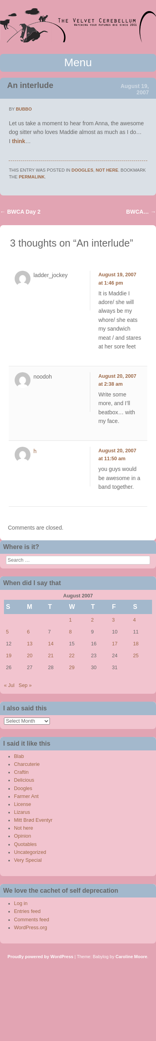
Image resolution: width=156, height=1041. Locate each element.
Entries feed (27, 911)
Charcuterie (27, 764)
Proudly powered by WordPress (40, 956)
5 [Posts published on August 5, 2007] (7, 632)
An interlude (30, 85)
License (22, 804)
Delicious (24, 780)
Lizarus (22, 812)
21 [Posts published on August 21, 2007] (50, 655)
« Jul (9, 685)
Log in (20, 903)
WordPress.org (30, 927)
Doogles (82, 170)
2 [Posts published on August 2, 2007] (92, 620)
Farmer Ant (26, 796)
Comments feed (31, 919)
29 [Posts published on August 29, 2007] (71, 667)
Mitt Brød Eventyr (33, 820)
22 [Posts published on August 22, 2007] (71, 655)
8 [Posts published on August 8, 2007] (70, 632)
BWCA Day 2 (20, 212)
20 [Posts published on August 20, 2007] (29, 655)
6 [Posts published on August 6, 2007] (28, 632)
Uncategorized (30, 852)
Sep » (25, 685)
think (18, 141)
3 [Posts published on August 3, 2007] (113, 620)
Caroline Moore (131, 956)
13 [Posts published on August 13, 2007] (29, 644)
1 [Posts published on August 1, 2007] (70, 620)
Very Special (28, 860)
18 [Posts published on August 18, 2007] (136, 644)
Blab (19, 756)
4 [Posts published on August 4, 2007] (134, 620)
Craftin (21, 772)
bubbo (24, 109)
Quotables (25, 844)
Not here (107, 170)
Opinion (22, 836)
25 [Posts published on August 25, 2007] (136, 655)
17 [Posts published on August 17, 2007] (115, 644)
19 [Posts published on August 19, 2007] (8, 655)
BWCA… (141, 212)
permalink (31, 176)
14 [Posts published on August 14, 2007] (50, 644)
